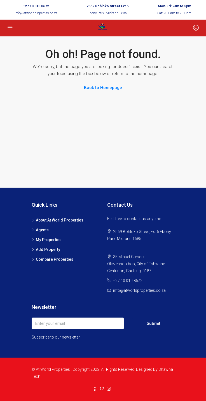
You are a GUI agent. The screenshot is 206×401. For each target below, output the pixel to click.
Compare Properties (54, 259)
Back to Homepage (103, 87)
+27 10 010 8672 (36, 6)
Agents (42, 230)
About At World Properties (59, 220)
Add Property (48, 249)
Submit (153, 323)
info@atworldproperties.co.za (36, 13)
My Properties (49, 239)
